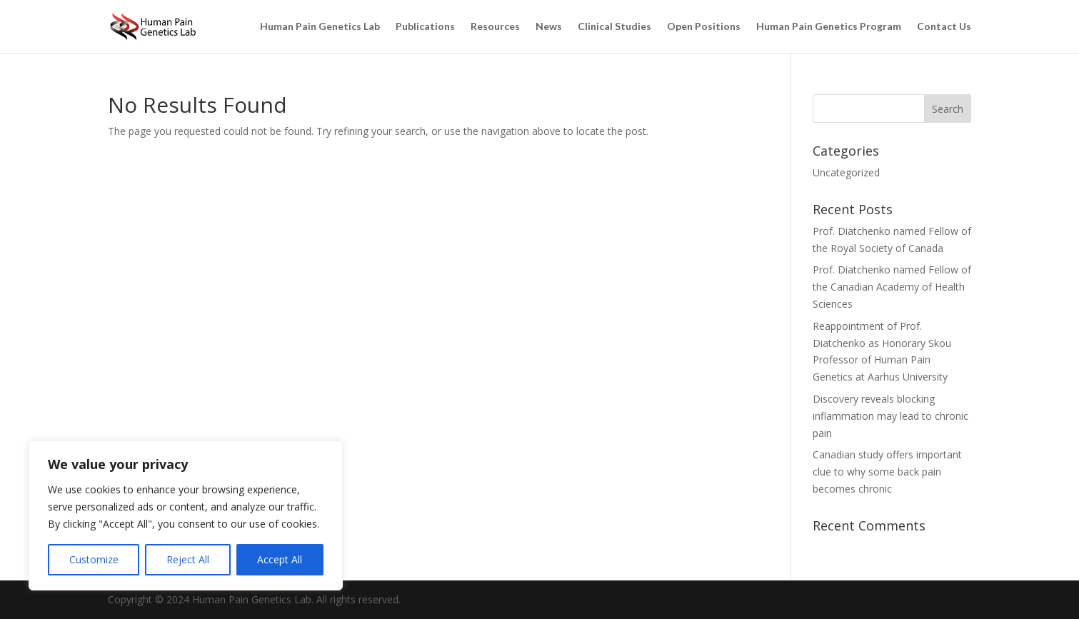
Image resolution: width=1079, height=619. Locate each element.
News (549, 26)
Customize (94, 559)
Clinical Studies (614, 26)
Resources (495, 26)
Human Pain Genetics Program (828, 26)
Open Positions (704, 26)
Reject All (187, 559)
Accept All (279, 559)
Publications (425, 26)
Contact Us (944, 26)
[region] (186, 515)
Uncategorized (846, 172)
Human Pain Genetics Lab (320, 26)
